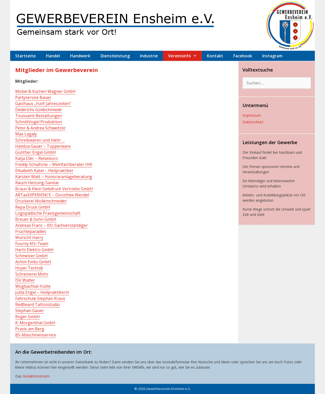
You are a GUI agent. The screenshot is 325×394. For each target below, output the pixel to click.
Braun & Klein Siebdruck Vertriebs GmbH (54, 189)
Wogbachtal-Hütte (33, 286)
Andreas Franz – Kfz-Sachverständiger (51, 225)
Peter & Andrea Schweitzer (40, 128)
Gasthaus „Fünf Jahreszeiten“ (43, 103)
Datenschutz (252, 121)
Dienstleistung (115, 56)
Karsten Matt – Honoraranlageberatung (53, 176)
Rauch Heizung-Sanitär (37, 182)
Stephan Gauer (29, 310)
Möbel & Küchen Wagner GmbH (45, 91)
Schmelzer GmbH (31, 256)
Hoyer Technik (29, 268)
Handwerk (80, 56)
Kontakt (215, 56)
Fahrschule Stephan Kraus (40, 298)
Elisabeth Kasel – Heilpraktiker (44, 170)
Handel (53, 56)
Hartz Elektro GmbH (34, 249)
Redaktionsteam (36, 376)
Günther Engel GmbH (35, 152)
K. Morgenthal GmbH (35, 323)
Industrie (149, 56)
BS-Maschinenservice (35, 335)
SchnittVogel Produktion (38, 122)
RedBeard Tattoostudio (37, 304)
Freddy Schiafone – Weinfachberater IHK (53, 164)
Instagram (272, 56)
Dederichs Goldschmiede (38, 109)
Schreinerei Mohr (31, 274)
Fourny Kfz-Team (31, 243)
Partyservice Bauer (33, 97)
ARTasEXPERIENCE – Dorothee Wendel (52, 195)
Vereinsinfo (185, 56)
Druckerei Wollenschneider (41, 201)
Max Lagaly (26, 134)
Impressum (251, 115)
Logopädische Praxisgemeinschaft (47, 213)
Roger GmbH (27, 316)
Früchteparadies (30, 231)
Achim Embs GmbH (33, 262)
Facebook (242, 56)
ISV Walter (25, 280)
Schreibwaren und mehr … (40, 140)
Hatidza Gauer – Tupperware (43, 146)
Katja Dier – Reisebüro (36, 158)
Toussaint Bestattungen (38, 115)
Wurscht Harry (29, 237)
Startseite (25, 56)
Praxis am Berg (29, 329)
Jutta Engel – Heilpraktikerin (42, 292)
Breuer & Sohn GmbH (35, 219)
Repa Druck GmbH (32, 207)
